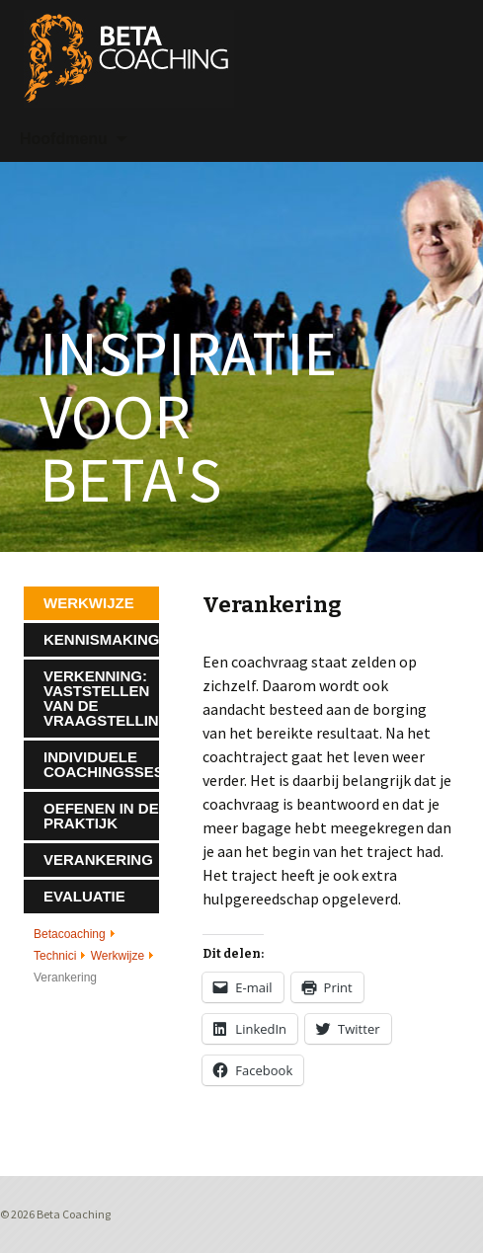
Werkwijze (117, 956)
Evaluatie (84, 896)
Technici (55, 956)
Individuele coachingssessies (101, 764)
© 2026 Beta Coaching (55, 1214)
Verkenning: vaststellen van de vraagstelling (101, 698)
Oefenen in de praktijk (101, 815)
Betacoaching (70, 934)
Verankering (98, 859)
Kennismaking (101, 639)
